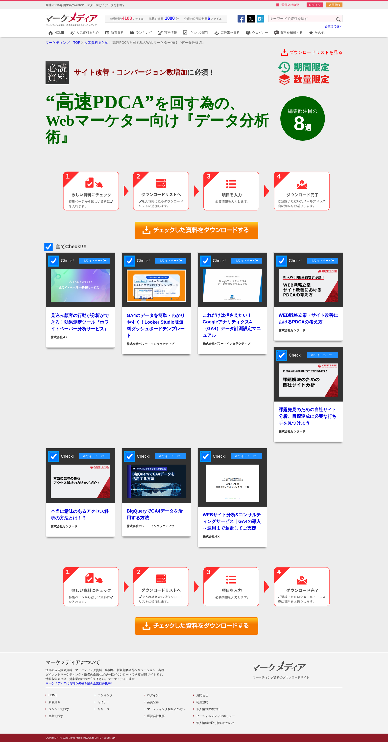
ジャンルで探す (58, 709)
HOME (59, 32)
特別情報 (170, 32)
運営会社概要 (290, 5)
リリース (104, 709)
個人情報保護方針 (208, 709)
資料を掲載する (291, 32)
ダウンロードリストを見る (315, 52)
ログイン (315, 5)
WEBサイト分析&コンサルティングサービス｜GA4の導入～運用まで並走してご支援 (232, 521)
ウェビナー (260, 32)
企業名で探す (333, 26)
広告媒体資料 (230, 32)
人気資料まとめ (87, 32)
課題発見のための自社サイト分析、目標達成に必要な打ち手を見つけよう (308, 416)
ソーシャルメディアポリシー (215, 716)
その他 (319, 32)
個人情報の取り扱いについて (215, 723)
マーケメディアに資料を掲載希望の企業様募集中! (79, 683)
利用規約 (202, 702)
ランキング (144, 32)
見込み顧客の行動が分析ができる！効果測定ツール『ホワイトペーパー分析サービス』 (80, 322)
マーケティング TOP (63, 43)
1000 (170, 18)
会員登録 (334, 5)
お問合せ (202, 695)
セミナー (104, 702)
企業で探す (55, 716)
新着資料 (117, 32)
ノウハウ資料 (198, 32)
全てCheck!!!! (66, 246)
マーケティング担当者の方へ (166, 709)
